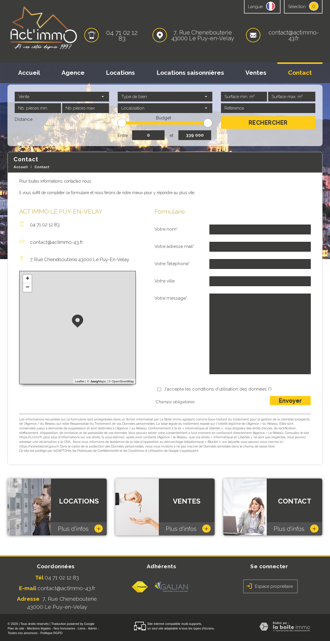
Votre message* (170, 298)
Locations (120, 72)
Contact (300, 72)
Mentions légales (39, 628)
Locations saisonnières (190, 72)
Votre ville (164, 281)
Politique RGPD (51, 633)
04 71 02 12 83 (122, 35)
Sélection (297, 6)
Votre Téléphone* (172, 263)
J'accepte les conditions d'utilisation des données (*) (218, 389)
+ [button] (27, 279)
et (171, 135)
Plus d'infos (80, 529)
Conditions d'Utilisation (145, 451)
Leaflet (79, 381)
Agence (73, 72)
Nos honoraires (64, 628)
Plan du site (15, 628)
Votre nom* (166, 229)
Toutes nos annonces (22, 633)
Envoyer (290, 400)
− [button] (27, 287)
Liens (81, 628)
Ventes (255, 72)
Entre (123, 135)
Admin (92, 628)
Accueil (29, 72)
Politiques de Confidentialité (98, 451)
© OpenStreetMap (121, 381)
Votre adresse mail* (174, 246)
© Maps (96, 381)
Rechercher (268, 122)
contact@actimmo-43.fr (293, 35)
